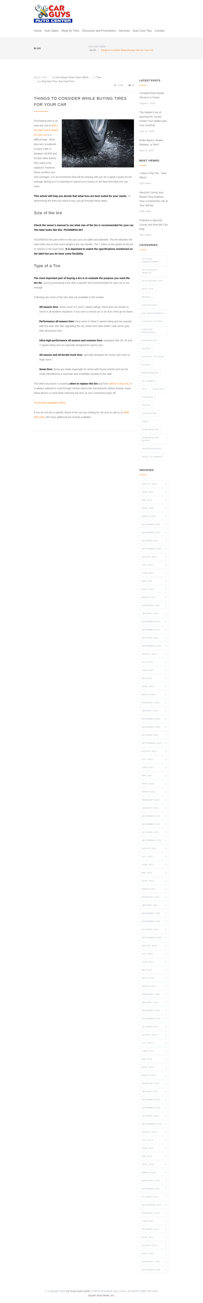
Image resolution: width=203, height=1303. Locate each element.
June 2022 (154, 767)
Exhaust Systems (153, 357)
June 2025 (154, 492)
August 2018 (154, 1132)
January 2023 (154, 710)
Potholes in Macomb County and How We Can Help (153, 224)
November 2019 (154, 1018)
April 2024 (154, 589)
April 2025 (154, 508)
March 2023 (154, 694)
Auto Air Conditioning (150, 260)
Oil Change (149, 381)
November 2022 (154, 726)
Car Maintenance (153, 313)
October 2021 (154, 832)
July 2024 (154, 564)
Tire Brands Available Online (50, 402)
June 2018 (154, 1148)
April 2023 (154, 686)
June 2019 (154, 1051)
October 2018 (154, 1115)
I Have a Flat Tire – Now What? (152, 175)
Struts (146, 405)
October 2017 (154, 1196)
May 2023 (154, 678)
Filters (146, 365)
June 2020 (154, 961)
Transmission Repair (150, 439)
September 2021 (154, 840)
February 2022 (154, 799)
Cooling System (152, 321)
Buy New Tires (49, 81)
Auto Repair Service (149, 271)
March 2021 (154, 889)
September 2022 (154, 743)
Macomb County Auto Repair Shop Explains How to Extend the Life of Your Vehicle (153, 199)
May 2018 (154, 1156)
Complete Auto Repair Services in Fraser (151, 95)
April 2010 (154, 1253)
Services (124, 30)
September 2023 (154, 645)
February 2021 (154, 897)
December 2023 (154, 621)
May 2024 (154, 581)
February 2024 (154, 605)
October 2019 (154, 1026)
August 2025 (154, 483)
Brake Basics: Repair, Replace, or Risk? (151, 142)
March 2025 (154, 516)
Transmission (150, 429)
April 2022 (154, 783)
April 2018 (154, 1164)
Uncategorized (151, 449)
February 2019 (154, 1083)
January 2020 (154, 1002)
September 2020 (154, 937)
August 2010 (154, 1245)
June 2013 (154, 1221)
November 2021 (154, 824)
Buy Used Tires (66, 81)
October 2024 (154, 540)
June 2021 (154, 864)
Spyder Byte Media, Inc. (101, 1295)
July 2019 (154, 1042)
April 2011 (154, 1237)
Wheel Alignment (152, 457)
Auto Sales (51, 30)
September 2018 (154, 1123)
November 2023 (154, 629)
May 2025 (154, 500)
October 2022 (154, 735)
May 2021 (154, 872)
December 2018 (154, 1099)
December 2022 (154, 718)
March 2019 (154, 1075)
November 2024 (154, 532)
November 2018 (154, 1107)
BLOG (37, 48)
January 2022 (154, 807)
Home (38, 30)
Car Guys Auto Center (78, 1291)
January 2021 (154, 905)
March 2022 (154, 791)
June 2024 (154, 573)
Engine (146, 348)
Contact (160, 30)
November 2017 (154, 1188)
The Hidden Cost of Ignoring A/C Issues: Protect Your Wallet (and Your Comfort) (152, 119)
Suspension (149, 413)
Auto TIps (148, 289)
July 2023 (154, 662)
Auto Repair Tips (152, 281)
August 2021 (154, 848)
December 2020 (154, 913)
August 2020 (154, 945)
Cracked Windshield (149, 330)
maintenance (150, 373)
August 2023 (154, 654)
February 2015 (154, 1213)
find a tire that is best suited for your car (46, 130)
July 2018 (154, 1140)
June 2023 (154, 670)
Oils (144, 389)
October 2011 (154, 1229)
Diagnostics (149, 340)
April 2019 (154, 1067)
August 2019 (154, 1034)
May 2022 (154, 775)
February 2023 (154, 702)
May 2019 (154, 1059)
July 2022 (154, 759)
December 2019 (154, 1010)
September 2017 (154, 1204)
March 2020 (154, 986)
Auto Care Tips (142, 30)
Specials (158, 389)
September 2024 (154, 548)
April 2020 (154, 978)
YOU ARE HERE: (97, 46)
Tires (98, 77)
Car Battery (149, 305)
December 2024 (154, 524)
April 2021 (154, 880)
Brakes (146, 297)
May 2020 (154, 970)
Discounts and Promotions (99, 30)
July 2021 (154, 856)
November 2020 (154, 921)
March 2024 (154, 597)
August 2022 (154, 751)
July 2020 (154, 953)
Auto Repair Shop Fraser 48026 (72, 77)
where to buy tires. (119, 383)
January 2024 (154, 613)
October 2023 (154, 637)
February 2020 (154, 994)
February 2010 (154, 1261)
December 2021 (154, 816)
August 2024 (154, 556)
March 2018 (154, 1172)
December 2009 (154, 1269)
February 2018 (154, 1180)
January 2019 (154, 1091)
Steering (147, 397)
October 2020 (154, 929)
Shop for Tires (70, 30)
